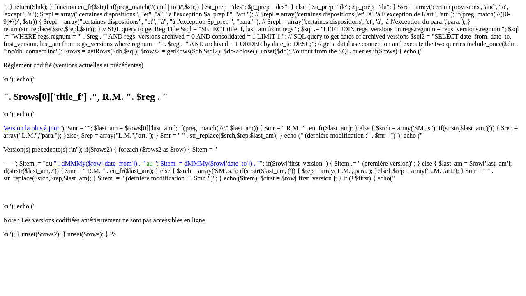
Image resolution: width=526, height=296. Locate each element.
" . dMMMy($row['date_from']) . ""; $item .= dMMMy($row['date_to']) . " (157, 163)
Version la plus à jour (31, 128)
